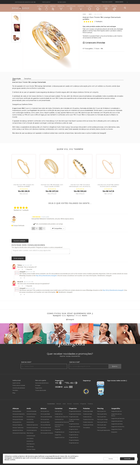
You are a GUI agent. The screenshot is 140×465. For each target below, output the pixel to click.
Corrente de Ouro (59, 419)
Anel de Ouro (30, 441)
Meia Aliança (30, 433)
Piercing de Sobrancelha (103, 430)
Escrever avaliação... (20, 241)
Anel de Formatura (31, 414)
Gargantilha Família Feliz (117, 426)
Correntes (61, 7)
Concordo (127, 458)
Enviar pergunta (18, 258)
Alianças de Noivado (18, 419)
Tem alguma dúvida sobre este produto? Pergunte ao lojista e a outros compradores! (37, 247)
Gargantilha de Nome (116, 421)
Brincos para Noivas (46, 427)
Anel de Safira (30, 422)
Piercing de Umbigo (102, 419)
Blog (14, 393)
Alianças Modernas (17, 425)
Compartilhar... (58, 228)
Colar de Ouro (58, 411)
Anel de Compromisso (32, 427)
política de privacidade (53, 458)
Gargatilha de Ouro (59, 437)
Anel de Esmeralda (31, 411)
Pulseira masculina (88, 422)
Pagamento (38, 388)
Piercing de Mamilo (102, 422)
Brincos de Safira (45, 422)
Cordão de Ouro (59, 414)
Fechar (111, 458)
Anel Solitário (30, 438)
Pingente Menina (73, 434)
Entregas (37, 385)
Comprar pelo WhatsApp (95, 43)
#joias (64, 315)
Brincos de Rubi (45, 419)
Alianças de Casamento (18, 414)
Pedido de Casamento (32, 425)
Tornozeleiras (86, 427)
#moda (78, 315)
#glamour (71, 315)
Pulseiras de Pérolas (88, 425)
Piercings (98, 7)
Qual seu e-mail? (74, 362)
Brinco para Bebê (45, 414)
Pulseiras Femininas (88, 419)
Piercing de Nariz (101, 416)
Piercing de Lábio (101, 425)
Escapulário (114, 432)
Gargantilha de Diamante (117, 418)
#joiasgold (57, 315)
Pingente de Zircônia (74, 426)
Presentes (106, 7)
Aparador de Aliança (18, 430)
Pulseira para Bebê (88, 411)
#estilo (84, 315)
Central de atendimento (42, 383)
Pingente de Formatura (75, 414)
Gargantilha (58, 434)
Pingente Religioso (74, 440)
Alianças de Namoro (18, 416)
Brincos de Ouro (45, 411)
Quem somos (16, 383)
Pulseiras (89, 7)
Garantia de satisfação (19, 388)
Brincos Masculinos (46, 430)
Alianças (39, 7)
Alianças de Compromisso (19, 433)
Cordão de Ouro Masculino (61, 416)
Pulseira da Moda (87, 414)
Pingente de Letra (73, 416)
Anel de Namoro (31, 416)
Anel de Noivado (31, 435)
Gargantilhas (71, 7)
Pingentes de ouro (59, 432)
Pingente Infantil (73, 429)
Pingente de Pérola (74, 424)
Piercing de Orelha (102, 414)
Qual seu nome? (26, 362)
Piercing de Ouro (101, 411)
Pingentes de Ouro (74, 443)
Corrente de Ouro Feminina (62, 422)
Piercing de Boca (101, 427)
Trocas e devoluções (40, 390)
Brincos (52, 7)
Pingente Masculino (74, 432)
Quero (114, 366)
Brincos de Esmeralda (46, 416)
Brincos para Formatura (47, 433)
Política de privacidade (19, 385)
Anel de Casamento (32, 430)
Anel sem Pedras (31, 449)
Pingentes (81, 7)
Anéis (46, 7)
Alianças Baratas (17, 411)
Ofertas (114, 8)
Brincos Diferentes (45, 425)
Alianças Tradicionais (18, 427)
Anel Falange (30, 446)
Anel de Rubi (30, 419)
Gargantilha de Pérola (116, 424)
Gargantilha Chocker (116, 429)
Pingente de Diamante (75, 411)
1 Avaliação (98, 21)
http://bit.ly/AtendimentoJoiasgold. (46, 275)
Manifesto (15, 390)
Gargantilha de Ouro (116, 411)
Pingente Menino (73, 437)
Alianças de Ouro (17, 422)
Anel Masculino (31, 444)
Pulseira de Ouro (87, 416)
